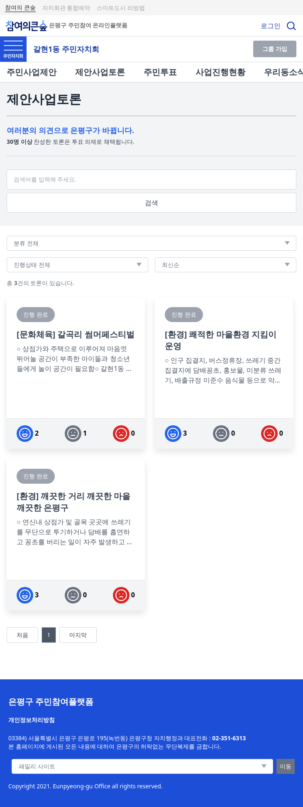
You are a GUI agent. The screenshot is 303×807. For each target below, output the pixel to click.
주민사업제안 (31, 72)
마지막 (78, 635)
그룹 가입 (274, 49)
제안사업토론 (100, 72)
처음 (22, 635)
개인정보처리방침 (31, 720)
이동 (285, 766)
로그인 (271, 25)
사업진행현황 (220, 72)
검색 (151, 202)
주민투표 (160, 72)
